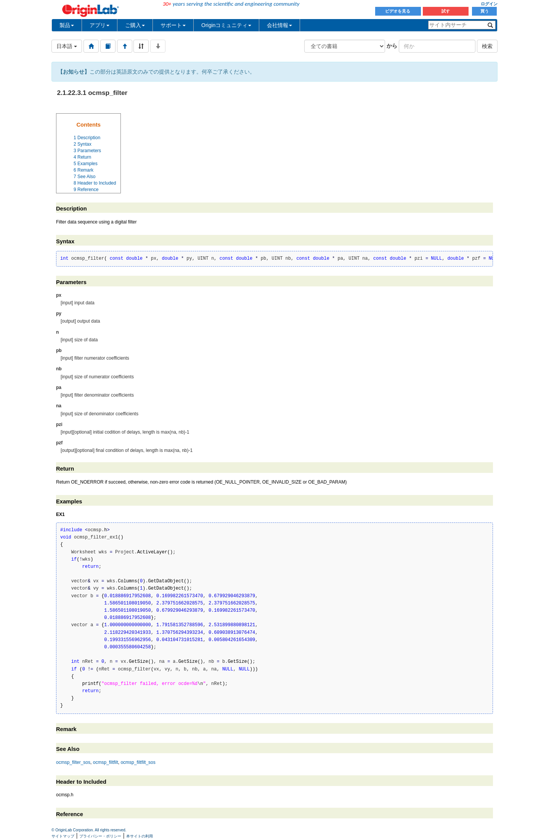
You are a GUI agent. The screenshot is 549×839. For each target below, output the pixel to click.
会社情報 (279, 25)
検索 (487, 46)
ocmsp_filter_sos (73, 762)
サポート (173, 25)
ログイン (489, 4)
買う (484, 11)
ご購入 (135, 25)
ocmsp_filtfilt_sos (137, 762)
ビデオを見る (398, 11)
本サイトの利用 (139, 836)
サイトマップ (62, 836)
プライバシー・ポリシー (100, 836)
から (392, 46)
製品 (66, 25)
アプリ (99, 25)
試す (445, 11)
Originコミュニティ (226, 25)
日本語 (66, 46)
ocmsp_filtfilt (105, 762)
